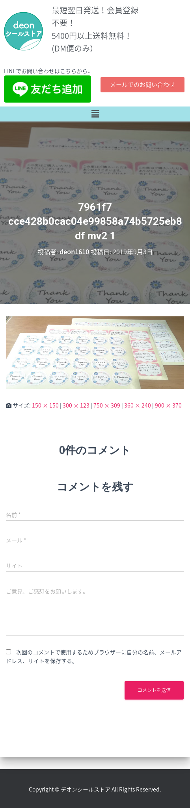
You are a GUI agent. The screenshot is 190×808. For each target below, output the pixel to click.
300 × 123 (76, 405)
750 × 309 (106, 405)
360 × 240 (137, 405)
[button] (95, 114)
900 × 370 (168, 405)
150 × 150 (45, 405)
